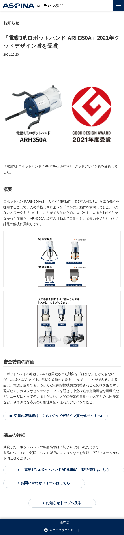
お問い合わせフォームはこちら (45, 483)
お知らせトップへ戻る (63, 503)
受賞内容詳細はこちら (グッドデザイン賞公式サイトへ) (58, 416)
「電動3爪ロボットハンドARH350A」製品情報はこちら (65, 470)
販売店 (64, 522)
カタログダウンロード (64, 530)
